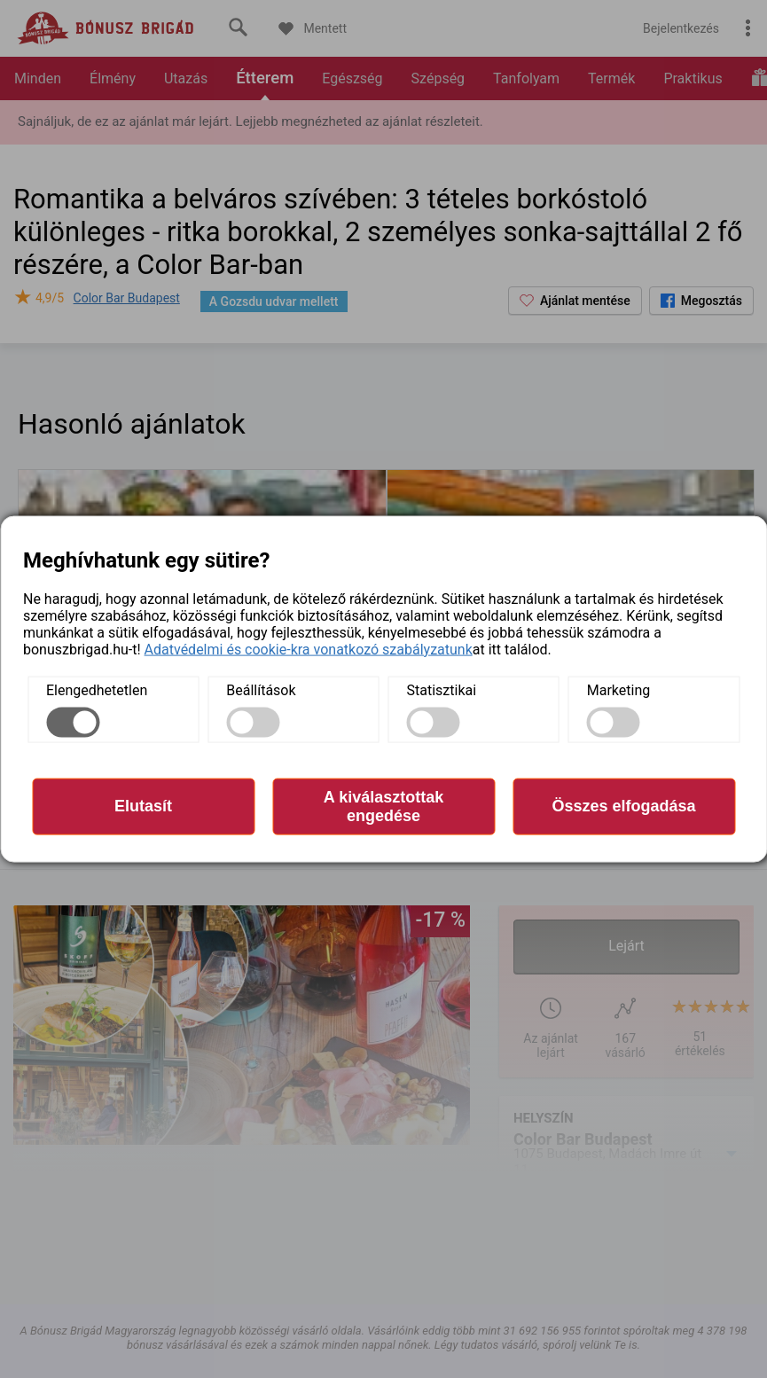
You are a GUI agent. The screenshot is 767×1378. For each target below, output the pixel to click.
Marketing (618, 689)
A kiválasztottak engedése (383, 805)
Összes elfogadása (623, 806)
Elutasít (143, 806)
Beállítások (260, 689)
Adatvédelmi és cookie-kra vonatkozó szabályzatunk (309, 648)
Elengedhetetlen (96, 689)
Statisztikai (442, 689)
